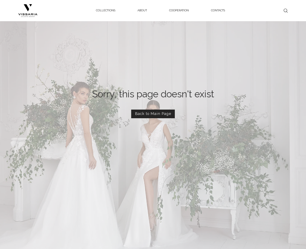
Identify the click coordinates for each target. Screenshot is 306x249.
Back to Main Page (153, 113)
